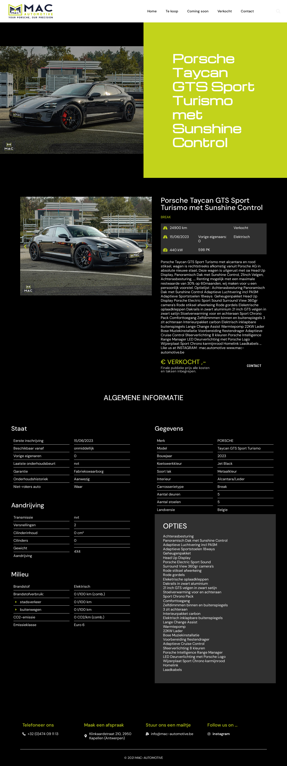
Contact (247, 11)
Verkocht (224, 11)
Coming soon (198, 11)
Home (152, 11)
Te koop (172, 11)
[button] (278, 11)
